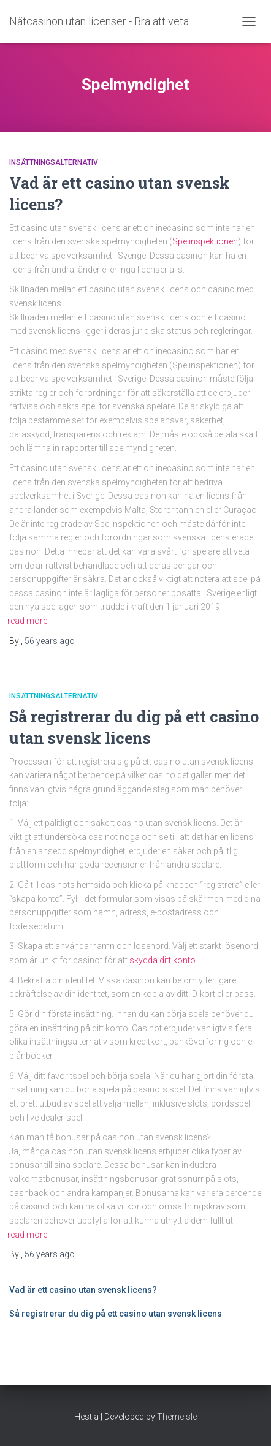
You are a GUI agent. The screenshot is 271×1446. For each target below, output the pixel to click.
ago (50, 641)
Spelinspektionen (205, 241)
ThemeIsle (177, 1416)
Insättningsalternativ (53, 162)
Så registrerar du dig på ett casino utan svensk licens (115, 1314)
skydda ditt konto (162, 960)
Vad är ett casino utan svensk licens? (83, 1290)
